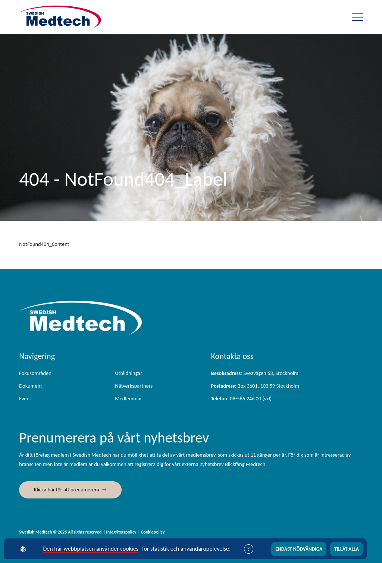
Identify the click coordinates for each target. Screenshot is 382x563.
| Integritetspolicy (119, 532)
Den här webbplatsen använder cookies (91, 548)
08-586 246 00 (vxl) (241, 398)
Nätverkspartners (134, 385)
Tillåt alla (346, 549)
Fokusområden (35, 373)
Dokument (30, 385)
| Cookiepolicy (151, 532)
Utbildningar (128, 373)
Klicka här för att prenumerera (66, 489)
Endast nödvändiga (299, 549)
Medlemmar (128, 398)
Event (25, 398)
